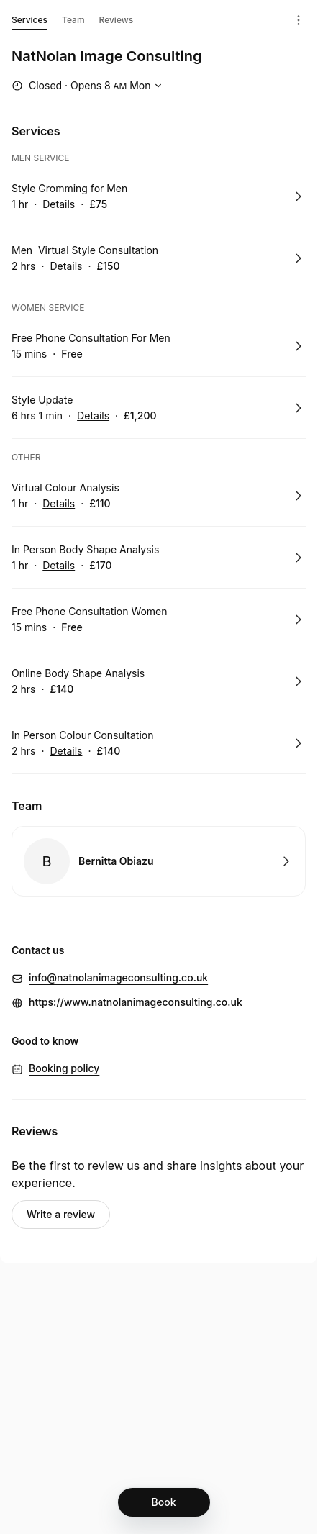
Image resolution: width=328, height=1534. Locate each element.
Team (73, 19)
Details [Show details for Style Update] (93, 416)
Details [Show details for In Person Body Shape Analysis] (58, 565)
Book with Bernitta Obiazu (158, 861)
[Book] (164, 1502)
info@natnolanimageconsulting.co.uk (118, 977)
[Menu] (298, 20)
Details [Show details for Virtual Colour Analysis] (58, 504)
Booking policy (64, 1068)
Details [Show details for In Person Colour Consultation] (66, 751)
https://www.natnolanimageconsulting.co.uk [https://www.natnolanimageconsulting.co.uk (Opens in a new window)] (135, 1002)
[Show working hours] (88, 86)
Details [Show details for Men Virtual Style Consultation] (66, 266)
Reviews (116, 19)
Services (29, 22)
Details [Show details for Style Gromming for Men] (58, 204)
